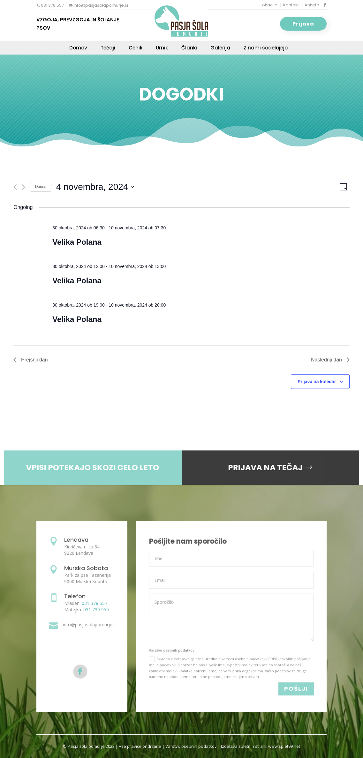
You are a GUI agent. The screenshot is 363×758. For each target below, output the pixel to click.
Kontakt (291, 5)
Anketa (312, 5)
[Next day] (23, 187)
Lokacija (269, 5)
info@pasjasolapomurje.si (100, 5)
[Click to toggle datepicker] (95, 187)
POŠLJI (296, 689)
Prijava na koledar (317, 381)
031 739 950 (96, 609)
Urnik (162, 48)
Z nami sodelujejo (266, 48)
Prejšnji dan (30, 359)
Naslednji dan (330, 359)
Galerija (220, 48)
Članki (189, 48)
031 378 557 (52, 5)
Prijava (303, 23)
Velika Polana (76, 242)
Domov (78, 48)
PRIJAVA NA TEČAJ (260, 467)
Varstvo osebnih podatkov (191, 746)
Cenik (135, 48)
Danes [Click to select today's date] (40, 186)
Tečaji (108, 48)
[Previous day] (15, 187)
